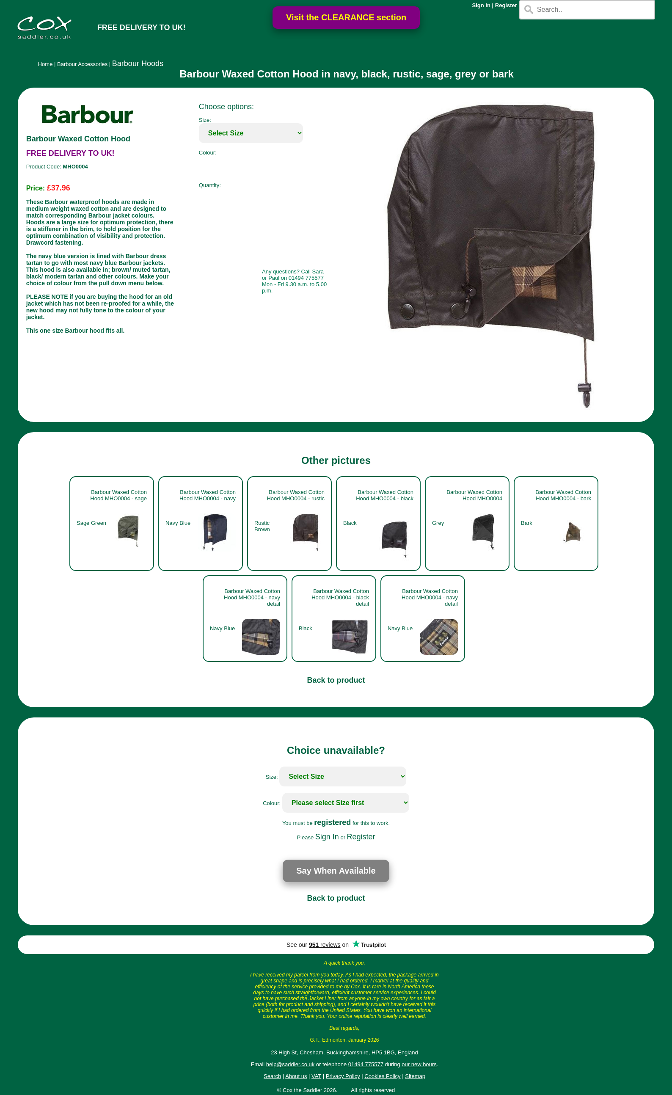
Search (272, 1076)
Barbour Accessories (82, 64)
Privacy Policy (343, 1076)
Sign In (481, 5)
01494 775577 (365, 1064)
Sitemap (415, 1076)
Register (506, 5)
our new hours (419, 1064)
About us (296, 1076)
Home (45, 64)
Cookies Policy (382, 1076)
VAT (316, 1076)
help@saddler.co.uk (290, 1064)
